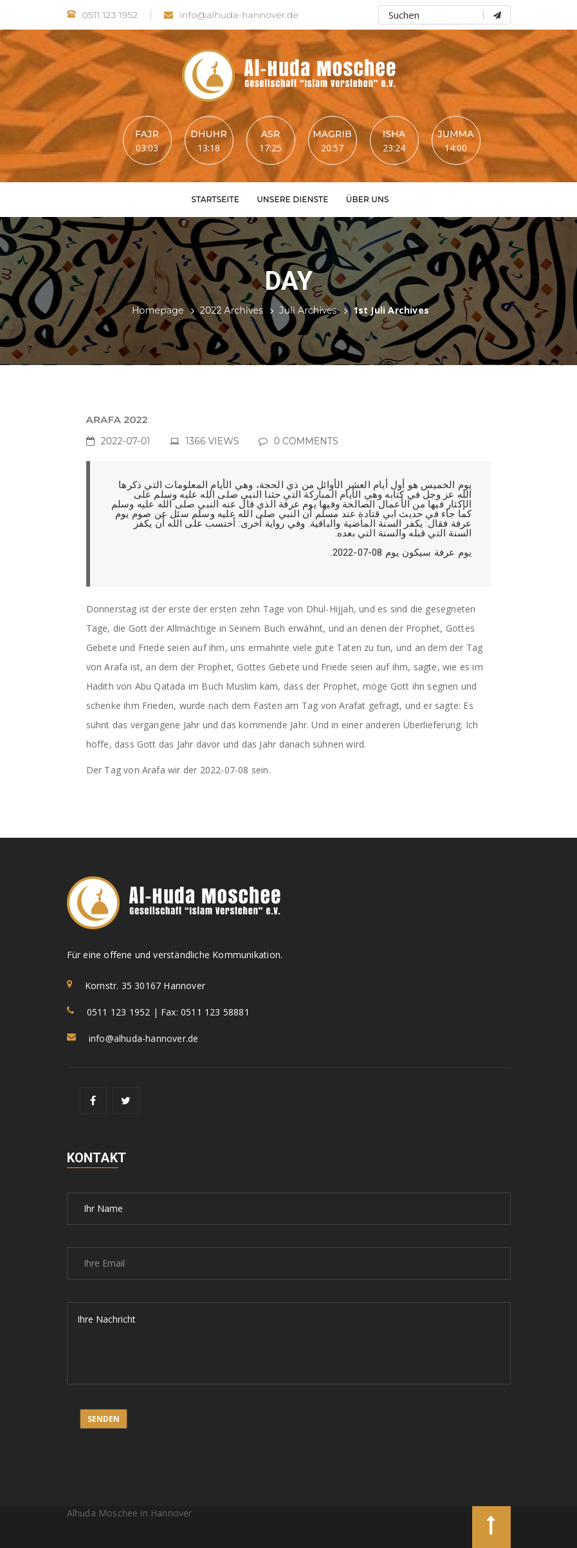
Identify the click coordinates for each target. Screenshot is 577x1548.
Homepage (158, 310)
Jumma (455, 134)
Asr (270, 134)
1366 (212, 441)
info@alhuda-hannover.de (231, 15)
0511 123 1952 (102, 15)
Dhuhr (208, 134)
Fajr (147, 134)
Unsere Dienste (292, 199)
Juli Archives (307, 310)
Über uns (367, 199)
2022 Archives (232, 310)
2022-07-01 (126, 441)
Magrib (332, 134)
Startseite (215, 199)
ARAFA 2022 (117, 419)
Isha (394, 134)
